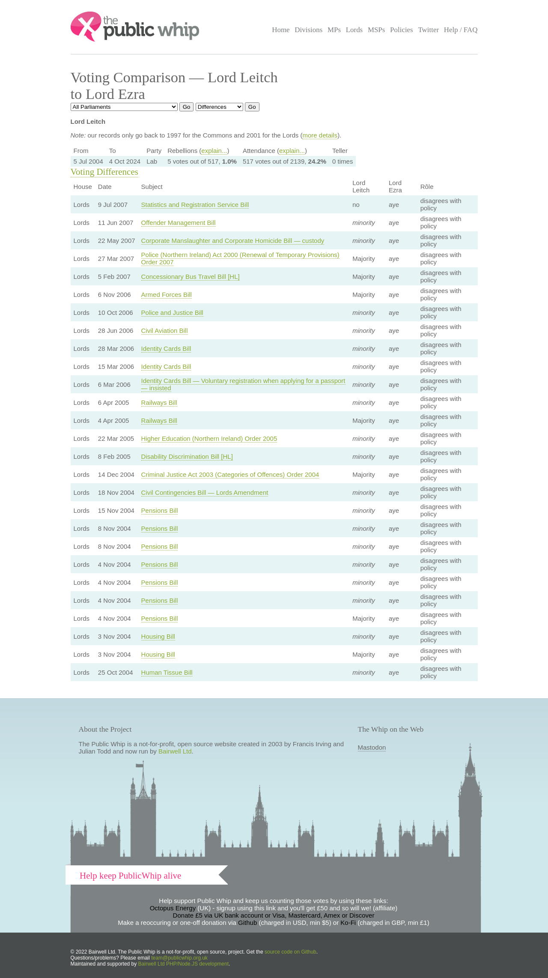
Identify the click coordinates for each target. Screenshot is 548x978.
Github (247, 922)
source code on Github (290, 952)
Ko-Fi (348, 922)
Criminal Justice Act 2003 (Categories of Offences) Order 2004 (230, 474)
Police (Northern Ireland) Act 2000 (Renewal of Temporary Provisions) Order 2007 (240, 258)
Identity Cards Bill (166, 348)
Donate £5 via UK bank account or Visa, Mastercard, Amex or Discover (274, 915)
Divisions (308, 30)
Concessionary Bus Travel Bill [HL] (190, 276)
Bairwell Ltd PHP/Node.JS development (183, 964)
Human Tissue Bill (167, 672)
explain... (214, 150)
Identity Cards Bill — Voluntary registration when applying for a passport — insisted (243, 384)
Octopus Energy (173, 908)
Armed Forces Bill (166, 294)
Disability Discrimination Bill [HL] (187, 456)
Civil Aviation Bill (164, 330)
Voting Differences (104, 172)
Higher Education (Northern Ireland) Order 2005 (209, 438)
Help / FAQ (461, 30)
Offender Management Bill (178, 222)
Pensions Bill (159, 510)
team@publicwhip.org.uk (179, 958)
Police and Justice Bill (172, 312)
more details (319, 135)
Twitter (428, 30)
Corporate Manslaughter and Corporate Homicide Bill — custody (233, 240)
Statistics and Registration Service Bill (195, 204)
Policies (401, 30)
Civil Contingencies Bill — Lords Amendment (204, 492)
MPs (334, 30)
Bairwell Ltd (175, 751)
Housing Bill (158, 636)
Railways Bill (159, 402)
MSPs (376, 30)
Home (280, 30)
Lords (354, 30)
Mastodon (372, 747)
